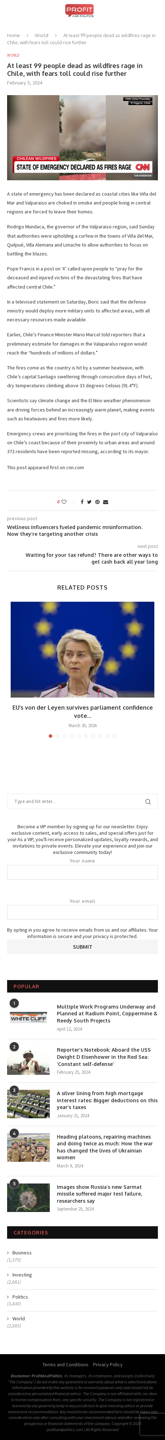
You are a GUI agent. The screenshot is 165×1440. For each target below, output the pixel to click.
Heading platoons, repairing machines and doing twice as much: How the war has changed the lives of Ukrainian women (105, 1147)
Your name (82, 869)
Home (13, 35)
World (41, 35)
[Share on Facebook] (82, 502)
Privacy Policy (108, 1364)
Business (22, 1252)
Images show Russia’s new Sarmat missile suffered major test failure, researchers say (99, 1194)
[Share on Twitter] (89, 502)
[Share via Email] (105, 502)
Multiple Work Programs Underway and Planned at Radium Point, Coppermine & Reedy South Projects (107, 1014)
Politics (20, 1297)
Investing (22, 1274)
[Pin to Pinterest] (97, 502)
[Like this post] (69, 502)
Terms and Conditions (66, 1364)
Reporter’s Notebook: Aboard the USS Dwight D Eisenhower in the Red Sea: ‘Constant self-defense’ (104, 1057)
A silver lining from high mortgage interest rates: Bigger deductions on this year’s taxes (107, 1100)
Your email (82, 909)
